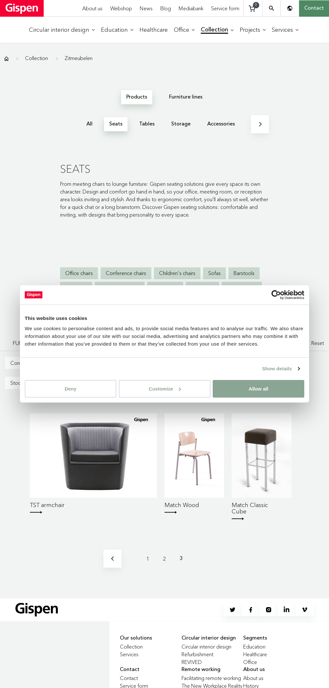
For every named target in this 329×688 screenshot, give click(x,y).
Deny (70, 388)
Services (129, 654)
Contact (314, 8)
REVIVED (192, 662)
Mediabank (191, 8)
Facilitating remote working (211, 678)
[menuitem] (62, 30)
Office (250, 662)
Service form (225, 8)
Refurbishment (197, 654)
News (146, 8)
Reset (317, 343)
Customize (165, 388)
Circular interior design (206, 646)
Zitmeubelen (79, 58)
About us (92, 8)
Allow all (258, 388)
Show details (277, 368)
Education (254, 646)
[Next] (260, 124)
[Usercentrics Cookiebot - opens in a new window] (276, 295)
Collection (36, 58)
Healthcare (255, 654)
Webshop (121, 8)
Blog (165, 8)
